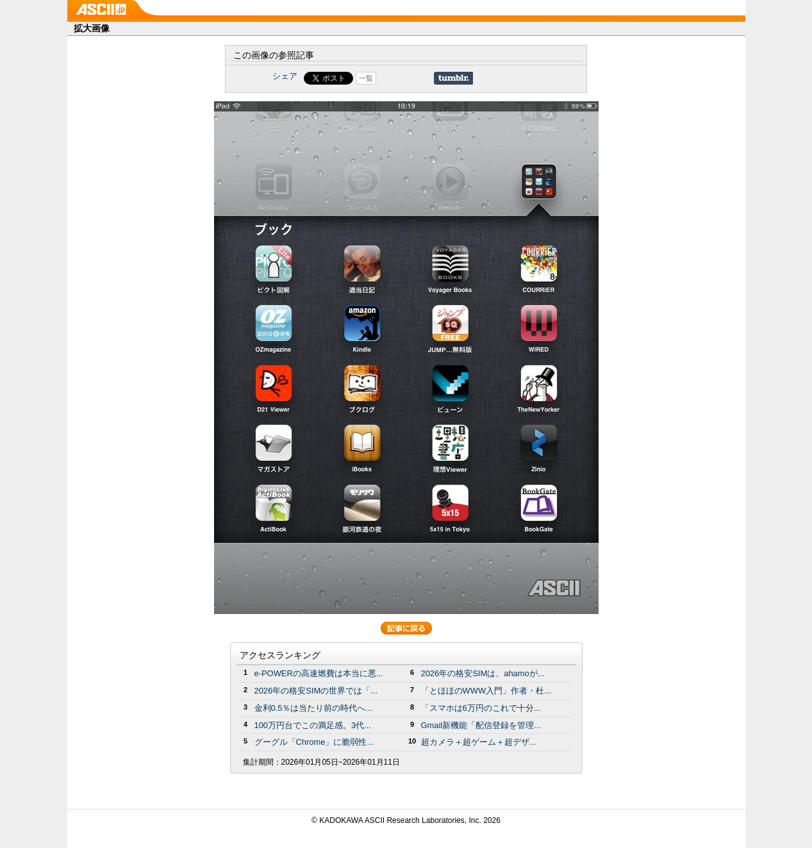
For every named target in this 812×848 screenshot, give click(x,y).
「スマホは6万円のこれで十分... (481, 708)
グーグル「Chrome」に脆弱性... (314, 742)
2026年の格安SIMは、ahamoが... (483, 673)
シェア (284, 76)
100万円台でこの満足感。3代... (313, 725)
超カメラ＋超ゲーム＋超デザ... (478, 742)
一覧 (366, 78)
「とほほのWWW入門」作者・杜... (486, 690)
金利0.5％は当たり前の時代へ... (313, 708)
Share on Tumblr (453, 78)
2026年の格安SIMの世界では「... (316, 690)
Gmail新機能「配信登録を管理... (481, 725)
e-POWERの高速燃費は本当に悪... (318, 673)
